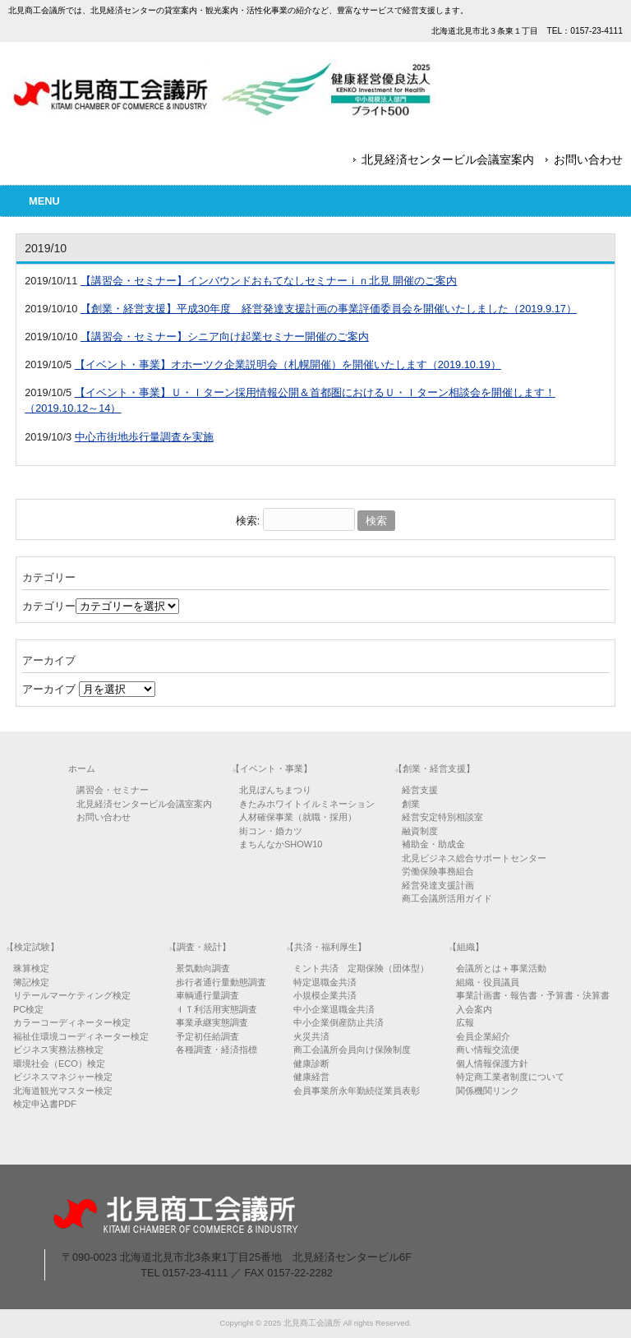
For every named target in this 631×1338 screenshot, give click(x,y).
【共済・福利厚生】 (325, 947)
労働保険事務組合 (438, 871)
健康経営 (311, 1077)
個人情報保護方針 (492, 1063)
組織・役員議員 (487, 982)
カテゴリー (49, 606)
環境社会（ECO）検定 (59, 1063)
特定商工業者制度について (510, 1077)
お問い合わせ (588, 159)
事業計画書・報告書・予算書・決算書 (533, 995)
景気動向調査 (203, 968)
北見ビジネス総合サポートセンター (474, 858)
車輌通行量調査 (207, 995)
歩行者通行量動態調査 (221, 982)
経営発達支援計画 (438, 885)
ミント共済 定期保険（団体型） (361, 968)
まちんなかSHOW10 (280, 844)
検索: (248, 520)
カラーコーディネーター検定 (72, 1022)
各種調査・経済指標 (216, 1049)
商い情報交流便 (487, 1049)
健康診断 (311, 1063)
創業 (411, 804)
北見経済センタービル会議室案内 (448, 159)
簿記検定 (31, 982)
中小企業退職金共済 (334, 1009)
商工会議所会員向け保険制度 (352, 1049)
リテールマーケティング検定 (72, 995)
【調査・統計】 (199, 947)
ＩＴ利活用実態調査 (216, 1009)
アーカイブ (49, 689)
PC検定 (28, 1009)
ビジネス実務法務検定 (58, 1049)
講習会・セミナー (112, 790)
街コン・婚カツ (270, 831)
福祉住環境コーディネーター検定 (81, 1036)
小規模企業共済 (325, 995)
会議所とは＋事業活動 (501, 968)
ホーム (81, 768)
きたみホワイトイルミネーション (307, 804)
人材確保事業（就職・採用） (298, 817)
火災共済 (311, 1036)
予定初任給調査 (207, 1036)
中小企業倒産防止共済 (338, 1022)
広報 (465, 1022)
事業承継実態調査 (212, 1022)
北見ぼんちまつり (275, 790)
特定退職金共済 (325, 982)
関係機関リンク (487, 1091)
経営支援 (420, 790)
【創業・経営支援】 (434, 768)
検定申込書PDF (44, 1104)
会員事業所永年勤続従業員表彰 (356, 1091)
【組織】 (466, 947)
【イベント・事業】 (271, 768)
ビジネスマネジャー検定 (63, 1077)
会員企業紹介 (483, 1036)
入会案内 (474, 1009)
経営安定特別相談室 (442, 817)
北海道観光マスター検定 (63, 1091)
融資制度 (420, 831)
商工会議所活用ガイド (447, 898)
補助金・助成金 (433, 844)
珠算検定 (31, 968)
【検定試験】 (32, 947)
